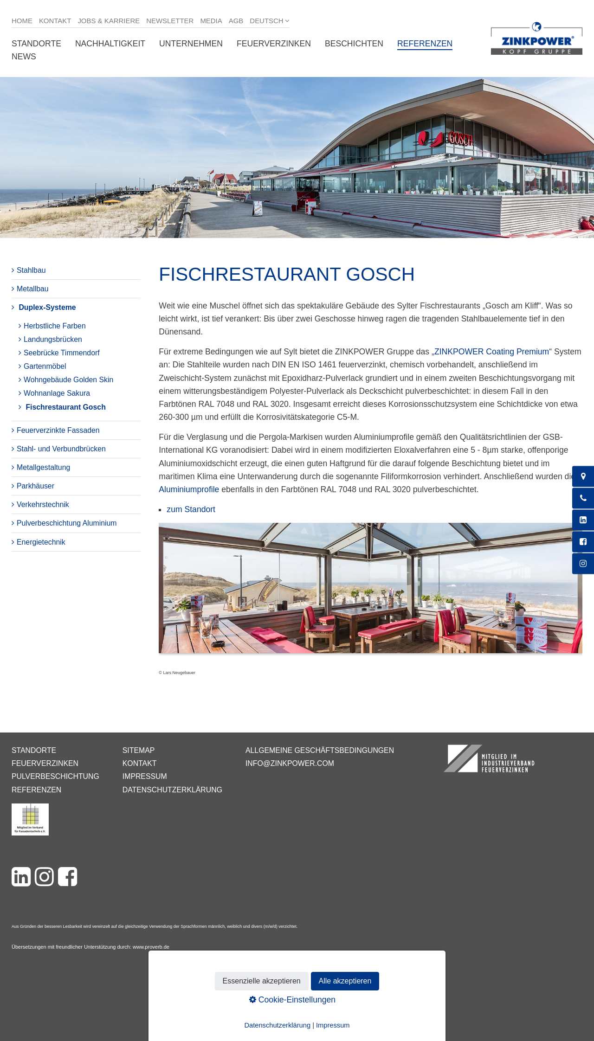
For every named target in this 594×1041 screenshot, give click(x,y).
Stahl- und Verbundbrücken (61, 449)
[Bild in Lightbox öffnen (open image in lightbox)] (370, 592)
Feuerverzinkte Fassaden (58, 430)
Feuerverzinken (274, 43)
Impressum (145, 776)
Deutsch (266, 21)
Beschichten (354, 43)
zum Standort (191, 509)
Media (211, 21)
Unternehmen (191, 43)
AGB (236, 21)
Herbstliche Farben (55, 326)
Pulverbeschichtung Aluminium (67, 523)
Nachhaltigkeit (110, 43)
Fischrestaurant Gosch (65, 407)
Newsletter (170, 21)
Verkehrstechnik (43, 504)
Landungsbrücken (53, 339)
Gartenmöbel (45, 366)
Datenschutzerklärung (172, 790)
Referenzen (424, 43)
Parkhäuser (35, 486)
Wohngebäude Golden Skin (68, 380)
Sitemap (139, 750)
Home (22, 21)
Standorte (36, 43)
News (24, 56)
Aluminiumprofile (189, 489)
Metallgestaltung (43, 467)
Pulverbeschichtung (55, 776)
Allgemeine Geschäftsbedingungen (319, 750)
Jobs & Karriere (108, 21)
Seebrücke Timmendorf (62, 353)
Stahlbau (31, 270)
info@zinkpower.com (289, 763)
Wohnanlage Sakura (57, 393)
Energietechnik (41, 542)
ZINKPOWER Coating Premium (491, 351)
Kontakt (55, 21)
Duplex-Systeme (47, 307)
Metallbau (33, 289)
